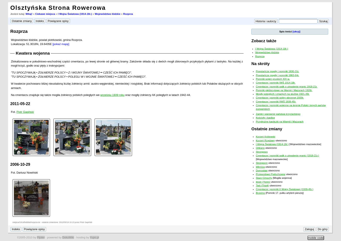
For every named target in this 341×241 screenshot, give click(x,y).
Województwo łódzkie (107, 14)
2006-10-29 (20, 164)
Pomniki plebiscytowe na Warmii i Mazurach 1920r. (284, 90)
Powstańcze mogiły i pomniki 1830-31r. (277, 71)
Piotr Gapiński (25, 112)
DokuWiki (68, 237)
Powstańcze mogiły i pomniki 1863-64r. (277, 75)
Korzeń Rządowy (265, 140)
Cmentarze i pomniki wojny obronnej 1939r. (280, 97)
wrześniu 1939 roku (112, 95)
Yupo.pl (94, 237)
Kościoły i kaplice (265, 117)
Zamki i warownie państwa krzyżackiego (278, 114)
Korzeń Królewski (265, 136)
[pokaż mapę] (61, 44)
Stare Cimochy (264, 178)
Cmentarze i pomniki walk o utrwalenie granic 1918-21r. (286, 86)
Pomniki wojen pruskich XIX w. (273, 79)
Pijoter (41, 237)
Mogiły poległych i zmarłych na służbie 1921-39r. (282, 94)
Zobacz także (263, 40)
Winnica (260, 167)
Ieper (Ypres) (263, 182)
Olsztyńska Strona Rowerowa (58, 7)
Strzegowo (261, 152)
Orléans (260, 148)
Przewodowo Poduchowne (270, 174)
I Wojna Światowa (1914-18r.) (75, 14)
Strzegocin (261, 163)
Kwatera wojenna (33, 53)
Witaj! (29, 14)
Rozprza (128, 14)
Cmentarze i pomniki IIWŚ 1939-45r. (276, 101)
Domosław (261, 170)
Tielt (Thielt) (262, 185)
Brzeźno (260, 193)
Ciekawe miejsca (45, 14)
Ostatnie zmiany (266, 129)
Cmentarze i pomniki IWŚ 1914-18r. (275, 82)
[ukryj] (296, 31)
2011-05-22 (20, 104)
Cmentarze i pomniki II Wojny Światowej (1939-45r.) (284, 189)
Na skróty (260, 63)
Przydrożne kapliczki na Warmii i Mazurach (279, 121)
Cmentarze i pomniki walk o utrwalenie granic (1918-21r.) (287, 155)
